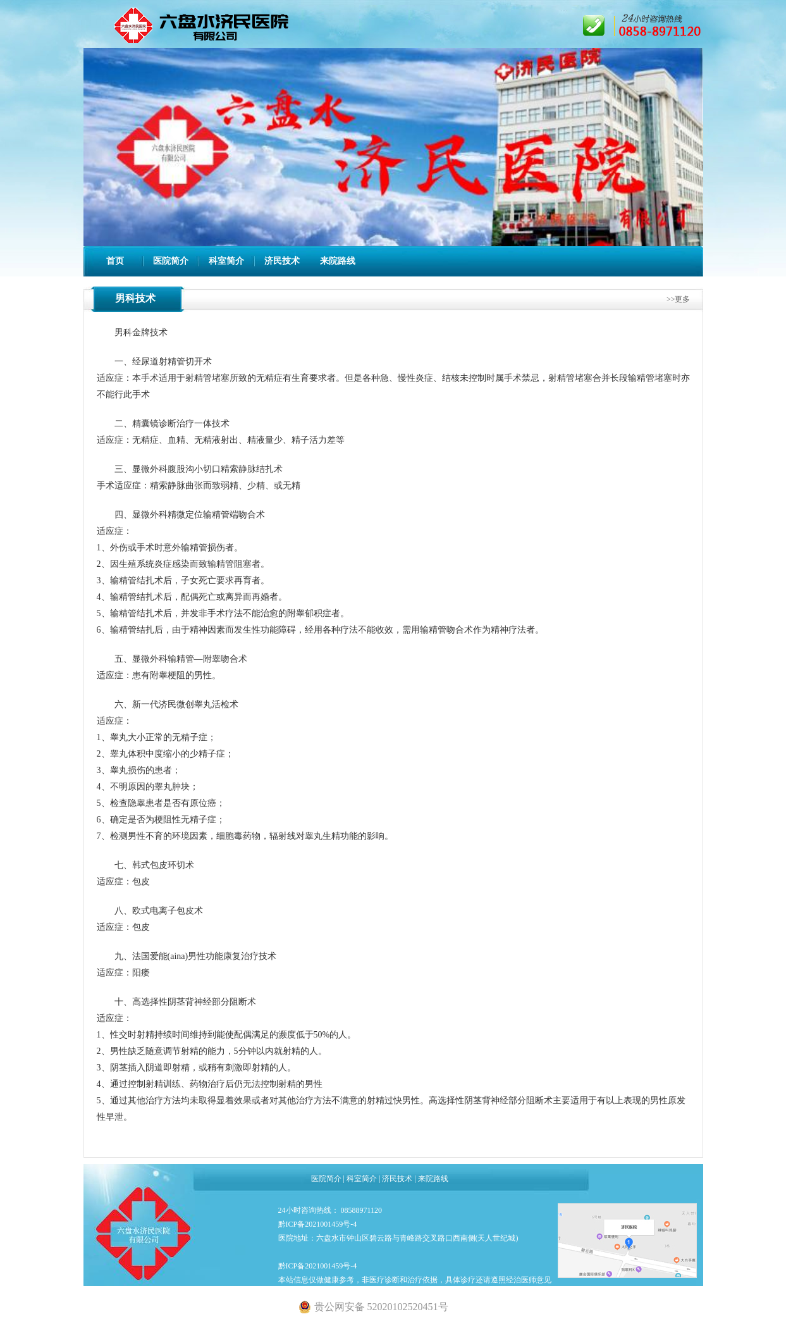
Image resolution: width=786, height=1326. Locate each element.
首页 (115, 261)
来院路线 (337, 261)
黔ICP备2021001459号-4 (317, 1224)
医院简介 (170, 261)
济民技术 (282, 261)
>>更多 (678, 299)
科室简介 (226, 261)
